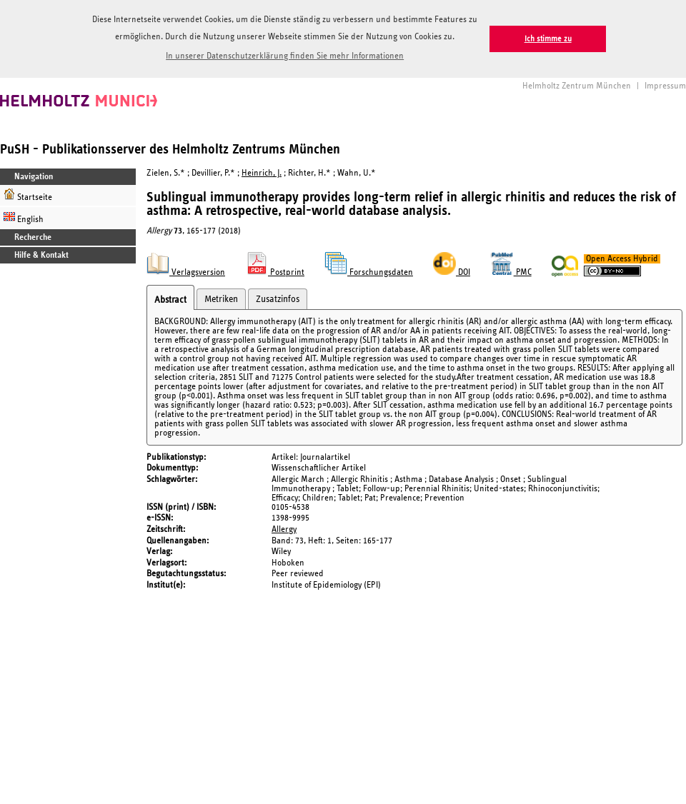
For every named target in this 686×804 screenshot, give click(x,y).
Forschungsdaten (368, 272)
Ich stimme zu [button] (548, 39)
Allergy (284, 529)
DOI (451, 272)
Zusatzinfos (277, 299)
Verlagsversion (185, 272)
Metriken (221, 299)
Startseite (28, 195)
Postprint (274, 272)
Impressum (665, 86)
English (24, 217)
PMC (511, 272)
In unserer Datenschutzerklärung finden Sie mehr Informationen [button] (285, 56)
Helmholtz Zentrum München (576, 86)
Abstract (170, 300)
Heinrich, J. (262, 173)
